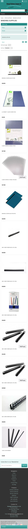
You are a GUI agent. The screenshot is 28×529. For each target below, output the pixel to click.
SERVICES (14, 495)
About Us (14, 475)
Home (2, 18)
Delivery (14, 477)
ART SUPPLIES (14, 499)
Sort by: (2, 48)
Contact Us (14, 479)
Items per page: (4, 45)
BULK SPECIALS (14, 501)
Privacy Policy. (15, 524)
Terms (14, 480)
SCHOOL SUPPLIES (14, 489)
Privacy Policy (14, 482)
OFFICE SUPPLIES (8, 18)
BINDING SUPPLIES (17, 18)
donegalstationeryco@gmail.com (15, 514)
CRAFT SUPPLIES (14, 497)
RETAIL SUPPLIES (14, 493)
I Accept (4, 526)
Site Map (14, 484)
